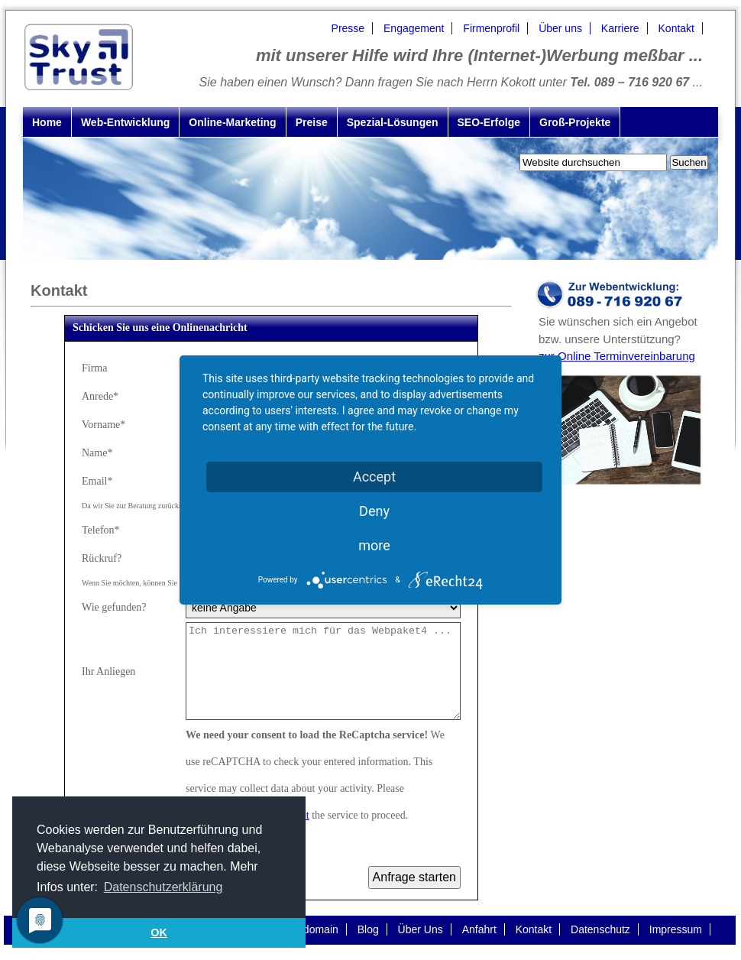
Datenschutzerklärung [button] (163, 887)
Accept (374, 477)
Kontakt (676, 28)
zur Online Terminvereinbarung (617, 355)
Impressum (675, 929)
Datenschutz (600, 929)
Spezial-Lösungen (392, 122)
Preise (312, 122)
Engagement (413, 28)
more (374, 545)
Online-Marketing (232, 122)
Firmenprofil (491, 28)
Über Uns (420, 929)
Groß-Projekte (574, 122)
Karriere (620, 28)
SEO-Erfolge (489, 122)
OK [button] (158, 932)
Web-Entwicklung (125, 122)
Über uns (560, 28)
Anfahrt (479, 929)
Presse (348, 28)
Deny (374, 511)
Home (47, 122)
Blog (368, 929)
